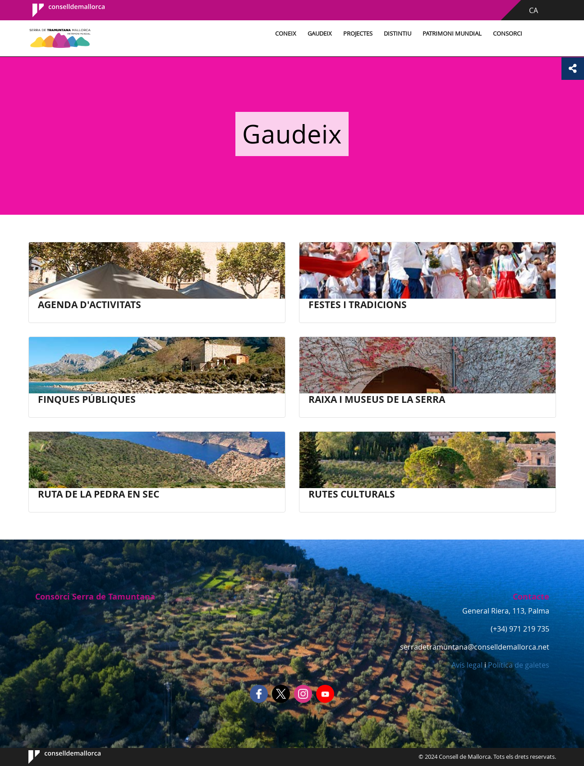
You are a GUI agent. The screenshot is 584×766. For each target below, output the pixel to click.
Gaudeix (320, 33)
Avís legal (467, 665)
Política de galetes (517, 665)
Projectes (357, 33)
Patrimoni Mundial (452, 33)
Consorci (507, 33)
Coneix (285, 33)
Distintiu (397, 33)
